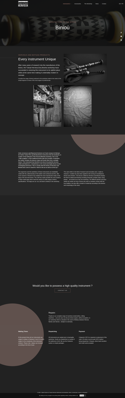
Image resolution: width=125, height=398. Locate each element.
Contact (104, 3)
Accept (81, 395)
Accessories (77, 3)
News (97, 3)
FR (122, 3)
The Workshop (88, 3)
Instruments (66, 3)
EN (120, 3)
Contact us (62, 290)
